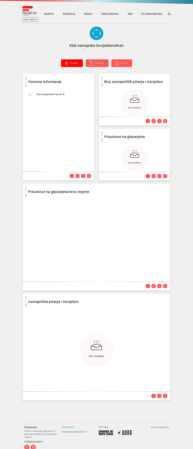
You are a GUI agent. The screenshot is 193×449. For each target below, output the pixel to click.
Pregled (74, 63)
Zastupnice (69, 13)
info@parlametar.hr (33, 441)
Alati (130, 13)
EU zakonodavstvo (152, 13)
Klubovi (88, 13)
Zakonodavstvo (110, 13)
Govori (124, 63)
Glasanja (99, 63)
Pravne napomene (160, 427)
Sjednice (49, 13)
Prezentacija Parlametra (73, 432)
